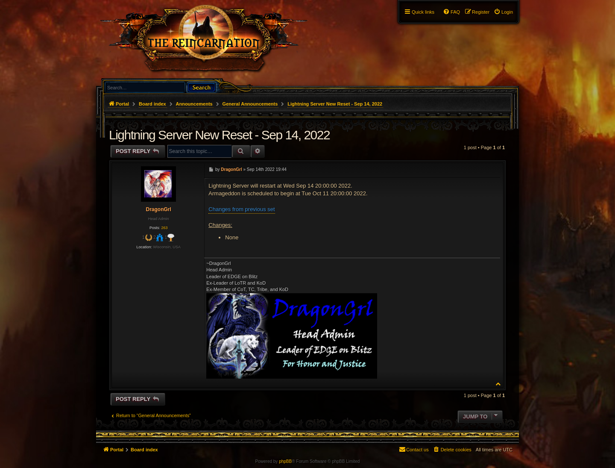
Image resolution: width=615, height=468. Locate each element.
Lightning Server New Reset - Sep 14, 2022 (334, 103)
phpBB (285, 461)
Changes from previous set (241, 209)
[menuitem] (503, 12)
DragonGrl (158, 209)
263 (164, 228)
